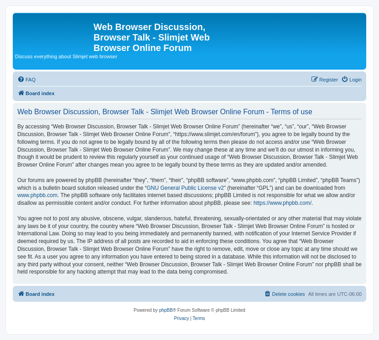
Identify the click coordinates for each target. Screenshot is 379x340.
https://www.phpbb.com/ (283, 203)
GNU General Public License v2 (185, 188)
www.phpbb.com (37, 195)
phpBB (166, 310)
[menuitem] (26, 79)
